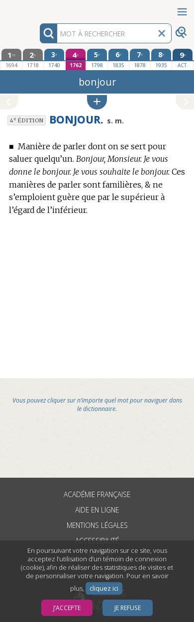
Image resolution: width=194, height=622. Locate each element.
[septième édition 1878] (139, 59)
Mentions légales (97, 525)
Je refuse (127, 608)
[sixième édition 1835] (118, 59)
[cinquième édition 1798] (96, 59)
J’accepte (67, 608)
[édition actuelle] (182, 59)
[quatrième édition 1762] (75, 59)
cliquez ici (104, 588)
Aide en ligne (97, 510)
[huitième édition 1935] (161, 59)
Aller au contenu (39, 8)
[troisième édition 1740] (54, 59)
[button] (97, 102)
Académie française (97, 494)
